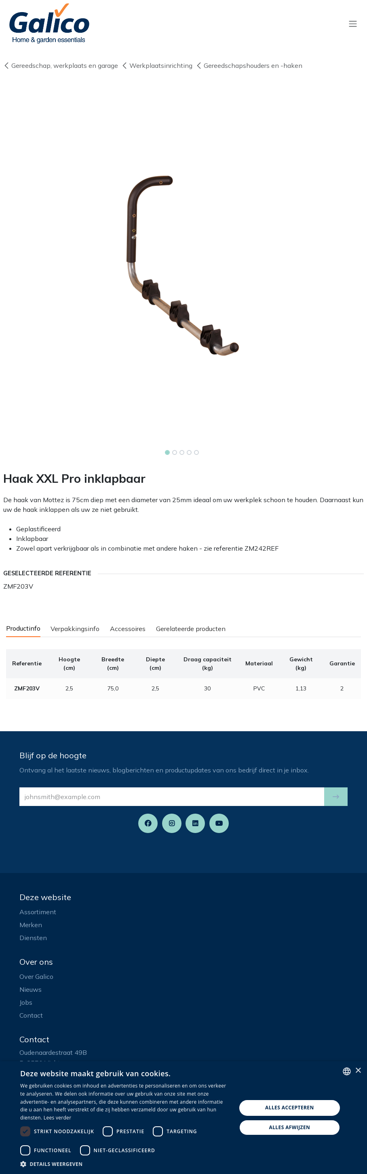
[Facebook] (148, 823)
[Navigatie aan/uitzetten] (353, 23)
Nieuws (30, 989)
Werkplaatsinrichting (156, 65)
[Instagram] (171, 823)
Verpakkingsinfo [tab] (75, 629)
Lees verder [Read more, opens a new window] (58, 1117)
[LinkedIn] (195, 823)
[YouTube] (219, 823)
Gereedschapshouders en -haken (249, 65)
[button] (336, 796)
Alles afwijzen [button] (289, 1127)
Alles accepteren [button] (289, 1107)
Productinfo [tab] (23, 628)
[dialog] (183, 1117)
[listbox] (347, 1071)
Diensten (33, 938)
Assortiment (37, 912)
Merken (30, 925)
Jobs (25, 1002)
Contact (31, 1015)
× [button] (358, 1071)
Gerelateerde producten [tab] (191, 629)
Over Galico (36, 976)
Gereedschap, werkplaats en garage (60, 65)
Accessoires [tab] (128, 629)
